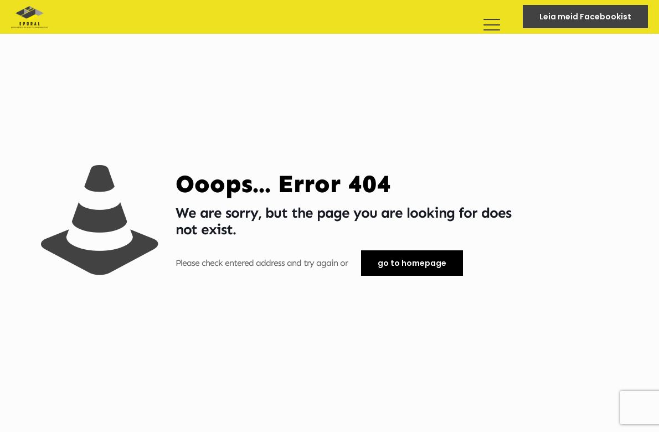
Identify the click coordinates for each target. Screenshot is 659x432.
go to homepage (412, 263)
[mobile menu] (491, 16)
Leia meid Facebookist (585, 16)
